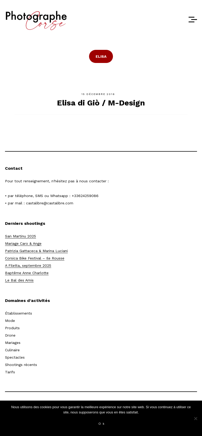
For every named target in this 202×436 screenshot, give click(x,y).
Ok (102, 423)
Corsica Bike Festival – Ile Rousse (34, 258)
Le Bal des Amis (19, 280)
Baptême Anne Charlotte (27, 273)
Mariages (12, 343)
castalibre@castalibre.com (49, 203)
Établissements (18, 313)
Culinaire (12, 350)
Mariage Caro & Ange (23, 243)
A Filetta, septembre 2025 (28, 265)
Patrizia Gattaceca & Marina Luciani (36, 251)
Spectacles (15, 357)
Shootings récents (21, 365)
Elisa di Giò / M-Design (101, 102)
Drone (10, 335)
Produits (12, 328)
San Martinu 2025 (20, 236)
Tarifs (10, 372)
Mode (10, 320)
